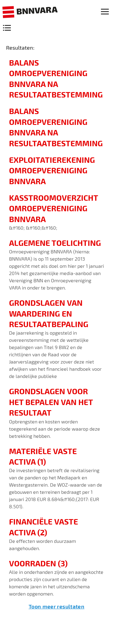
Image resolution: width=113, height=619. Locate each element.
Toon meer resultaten (56, 606)
